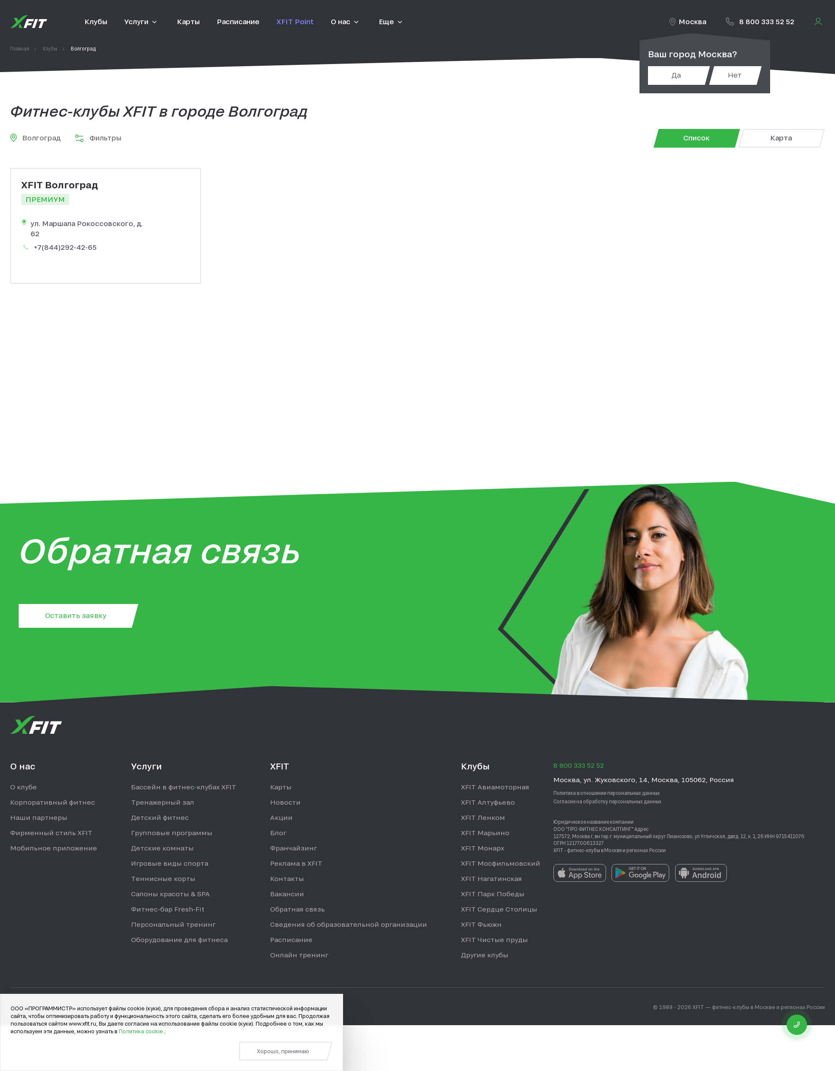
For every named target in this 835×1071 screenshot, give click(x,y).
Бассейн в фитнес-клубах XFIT (183, 787)
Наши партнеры (38, 817)
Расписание (291, 939)
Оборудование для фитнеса (179, 939)
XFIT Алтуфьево (488, 802)
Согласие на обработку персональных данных (607, 801)
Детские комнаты (162, 848)
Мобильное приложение (53, 848)
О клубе (23, 787)
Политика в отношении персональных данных (606, 793)
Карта (781, 138)
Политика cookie (141, 1031)
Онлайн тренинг (299, 955)
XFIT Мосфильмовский (500, 863)
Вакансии (287, 894)
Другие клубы (484, 955)
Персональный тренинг (173, 924)
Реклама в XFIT (296, 863)
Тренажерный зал (162, 802)
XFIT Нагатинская (491, 878)
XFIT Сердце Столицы (499, 909)
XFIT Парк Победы (493, 894)
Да (676, 75)
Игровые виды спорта (169, 863)
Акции (281, 817)
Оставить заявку (75, 615)
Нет (735, 75)
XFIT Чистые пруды (494, 939)
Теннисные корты (163, 878)
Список (696, 138)
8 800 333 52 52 (766, 21)
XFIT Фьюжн (481, 924)
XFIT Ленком (483, 817)
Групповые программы (171, 832)
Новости (285, 802)
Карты (281, 787)
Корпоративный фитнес (52, 802)
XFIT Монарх (482, 848)
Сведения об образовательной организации (348, 924)
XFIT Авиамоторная (495, 787)
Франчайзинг (293, 848)
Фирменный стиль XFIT (51, 832)
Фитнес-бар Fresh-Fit (167, 909)
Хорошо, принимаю (283, 1051)
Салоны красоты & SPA (170, 894)
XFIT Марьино (485, 832)
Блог (278, 832)
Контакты (287, 878)
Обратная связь (297, 909)
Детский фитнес (160, 817)
